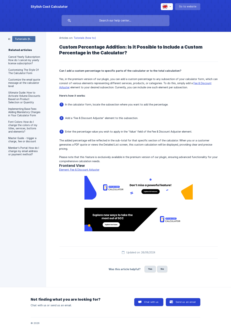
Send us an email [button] (186, 301)
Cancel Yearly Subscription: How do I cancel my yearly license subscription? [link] (24, 60)
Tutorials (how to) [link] (85, 37)
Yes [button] (150, 268)
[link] (21, 38)
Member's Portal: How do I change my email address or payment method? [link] (23, 151)
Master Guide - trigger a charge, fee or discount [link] (22, 140)
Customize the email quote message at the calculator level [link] (24, 83)
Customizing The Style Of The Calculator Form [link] (23, 71)
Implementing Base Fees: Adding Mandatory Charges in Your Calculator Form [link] (24, 112)
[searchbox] (115, 20)
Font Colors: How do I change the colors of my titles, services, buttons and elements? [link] (22, 126)
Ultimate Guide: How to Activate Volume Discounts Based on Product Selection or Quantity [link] (24, 97)
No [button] (162, 268)
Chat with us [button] (151, 301)
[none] (49, 6)
